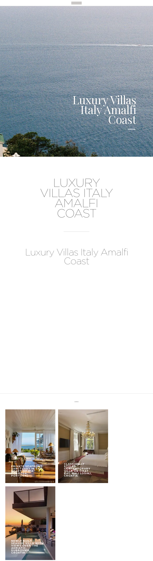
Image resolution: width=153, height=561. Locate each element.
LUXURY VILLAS (39, 510)
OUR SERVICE (63, 510)
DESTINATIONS (15, 510)
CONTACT (65, 516)
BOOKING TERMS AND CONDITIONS (29, 516)
